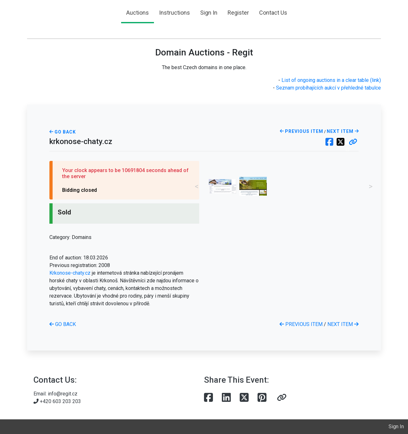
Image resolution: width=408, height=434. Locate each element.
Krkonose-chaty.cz (70, 273)
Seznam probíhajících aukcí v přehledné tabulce (328, 88)
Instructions (174, 12)
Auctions (137, 12)
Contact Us (273, 12)
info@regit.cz (62, 394)
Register (238, 12)
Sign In (208, 12)
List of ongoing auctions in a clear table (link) (331, 80)
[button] (353, 142)
